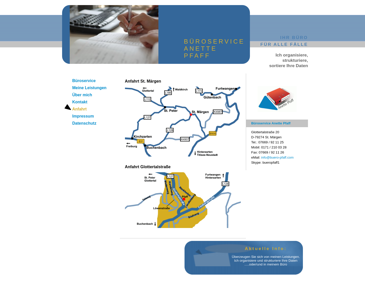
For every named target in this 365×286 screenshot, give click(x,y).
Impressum (83, 116)
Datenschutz (84, 123)
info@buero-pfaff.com (277, 157)
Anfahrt (79, 109)
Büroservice (84, 81)
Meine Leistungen (89, 88)
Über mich (82, 95)
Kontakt (79, 102)
